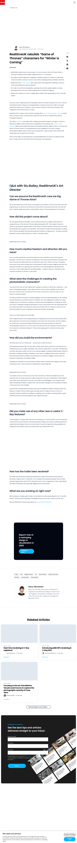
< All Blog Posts (13, 7)
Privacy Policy (29, 756)
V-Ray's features (26, 82)
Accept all (69, 839)
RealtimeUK (19, 121)
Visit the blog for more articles (37, 707)
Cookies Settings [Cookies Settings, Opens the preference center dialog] (70, 834)
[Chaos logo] (2, 2)
